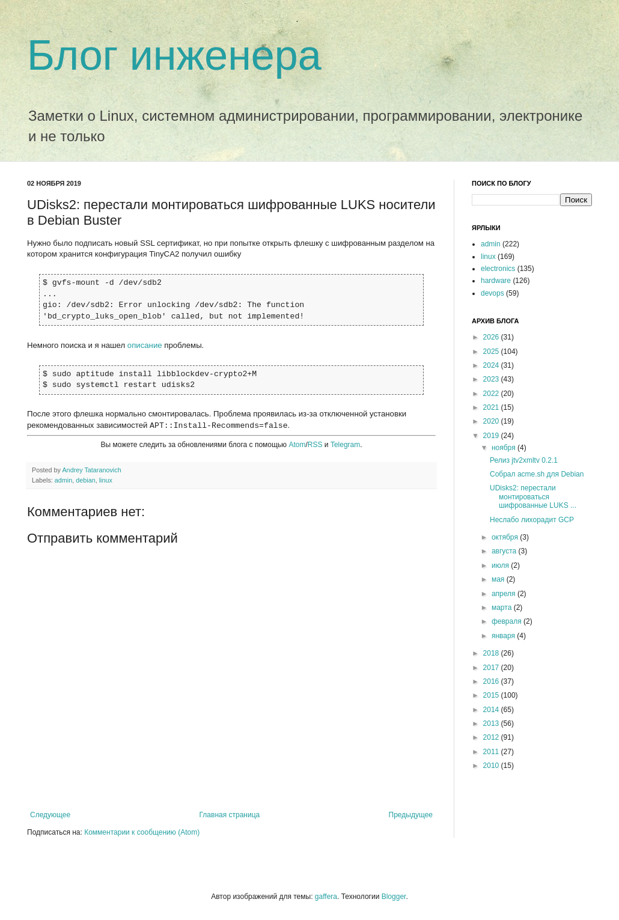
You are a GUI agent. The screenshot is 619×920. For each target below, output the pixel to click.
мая (499, 579)
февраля (507, 621)
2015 (492, 695)
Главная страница (230, 815)
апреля (504, 593)
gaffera (326, 896)
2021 (492, 407)
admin (63, 480)
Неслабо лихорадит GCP (532, 520)
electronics (498, 268)
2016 (492, 681)
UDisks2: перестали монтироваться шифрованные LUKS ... (533, 497)
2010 (492, 765)
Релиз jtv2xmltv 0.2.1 (524, 460)
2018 (492, 653)
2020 (492, 421)
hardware (496, 280)
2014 (492, 709)
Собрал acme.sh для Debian (537, 474)
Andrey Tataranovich (91, 470)
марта (503, 607)
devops (492, 293)
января (504, 636)
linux (105, 480)
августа (505, 551)
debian (85, 480)
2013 (492, 723)
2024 (492, 365)
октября (506, 537)
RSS (315, 444)
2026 (492, 337)
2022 (492, 393)
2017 (492, 667)
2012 (492, 737)
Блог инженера (174, 55)
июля (501, 565)
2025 (492, 351)
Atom (296, 444)
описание (144, 345)
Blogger (394, 896)
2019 (492, 435)
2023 (492, 379)
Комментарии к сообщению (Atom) (142, 832)
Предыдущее (411, 815)
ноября (504, 447)
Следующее (50, 815)
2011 (492, 752)
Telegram (345, 444)
